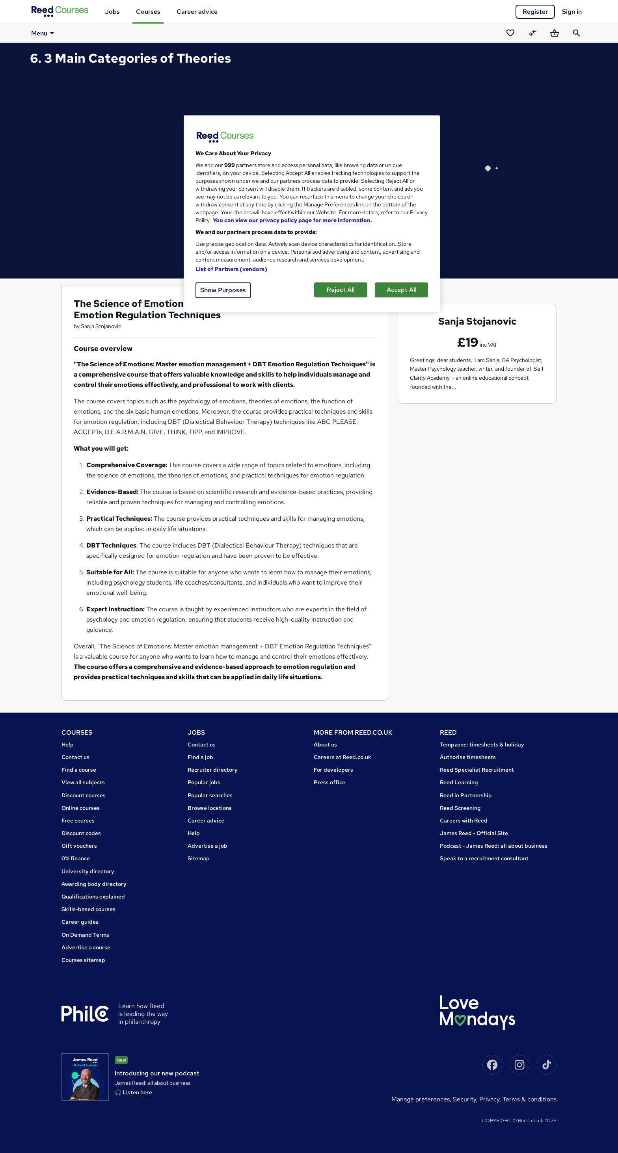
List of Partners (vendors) (231, 269)
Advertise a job (207, 845)
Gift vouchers (79, 845)
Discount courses (83, 795)
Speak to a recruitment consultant (484, 858)
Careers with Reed (464, 820)
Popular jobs (204, 782)
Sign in (572, 11)
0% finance (75, 858)
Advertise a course (85, 947)
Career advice (197, 11)
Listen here (137, 1092)
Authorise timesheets (468, 757)
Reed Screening (460, 807)
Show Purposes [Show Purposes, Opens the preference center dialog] (223, 290)
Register (535, 11)
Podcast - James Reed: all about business (493, 845)
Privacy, (491, 1099)
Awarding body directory (94, 883)
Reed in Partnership (466, 795)
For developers (333, 769)
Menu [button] (44, 33)
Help (67, 744)
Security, (466, 1099)
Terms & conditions (530, 1099)
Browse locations (210, 807)
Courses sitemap (83, 960)
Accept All (402, 290)
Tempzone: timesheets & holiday (482, 744)
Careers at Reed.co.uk (342, 757)
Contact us (75, 757)
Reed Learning (459, 782)
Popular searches (210, 795)
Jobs (112, 11)
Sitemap (199, 858)
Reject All (341, 290)
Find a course (78, 769)
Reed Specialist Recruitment (477, 769)
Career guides (80, 921)
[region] (312, 213)
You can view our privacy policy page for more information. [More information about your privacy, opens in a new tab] (292, 220)
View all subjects (83, 782)
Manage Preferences (420, 1099)
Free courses (78, 820)
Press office (329, 782)
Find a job (200, 757)
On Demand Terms (85, 934)
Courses (148, 11)
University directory (87, 871)
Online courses (80, 807)
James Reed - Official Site (474, 833)
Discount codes (81, 833)
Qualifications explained (93, 896)
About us (325, 744)
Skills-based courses (88, 909)
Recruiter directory (213, 769)
